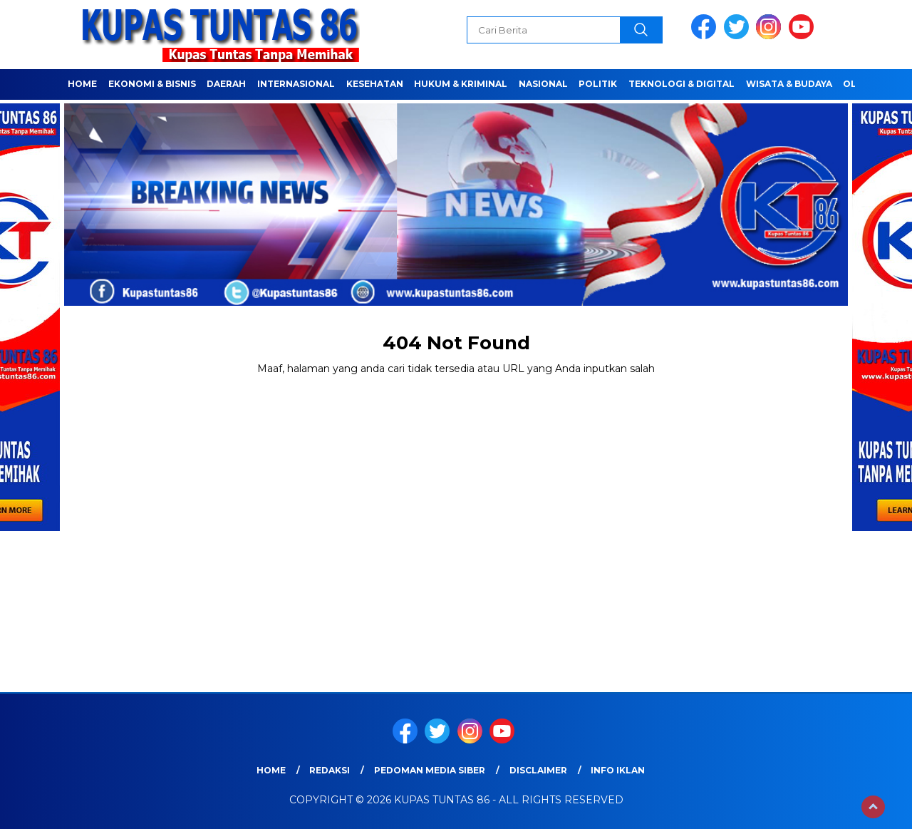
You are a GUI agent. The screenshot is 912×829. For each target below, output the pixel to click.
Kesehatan (374, 83)
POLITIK (598, 83)
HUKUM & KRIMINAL (460, 83)
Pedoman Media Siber (429, 770)
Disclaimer (538, 770)
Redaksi (329, 770)
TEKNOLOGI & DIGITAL (681, 83)
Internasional (296, 83)
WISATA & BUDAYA (789, 83)
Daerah (226, 83)
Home (82, 83)
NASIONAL (543, 83)
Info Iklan (618, 770)
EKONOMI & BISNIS (152, 83)
